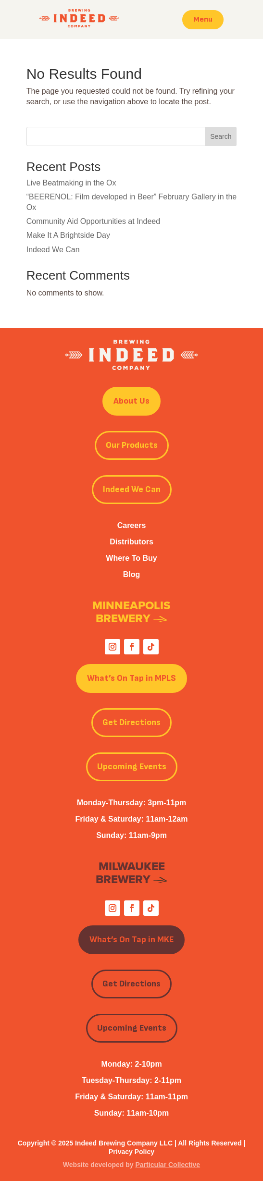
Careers (131, 525)
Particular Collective (168, 1165)
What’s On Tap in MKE (131, 940)
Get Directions (131, 722)
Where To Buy (131, 558)
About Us (131, 401)
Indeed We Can (53, 250)
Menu (203, 19)
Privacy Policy (131, 1152)
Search (220, 136)
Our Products (132, 445)
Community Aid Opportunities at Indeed (93, 221)
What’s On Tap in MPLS (131, 678)
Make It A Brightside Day (68, 235)
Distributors (131, 542)
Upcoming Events (131, 767)
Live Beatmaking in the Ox (71, 183)
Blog (131, 574)
